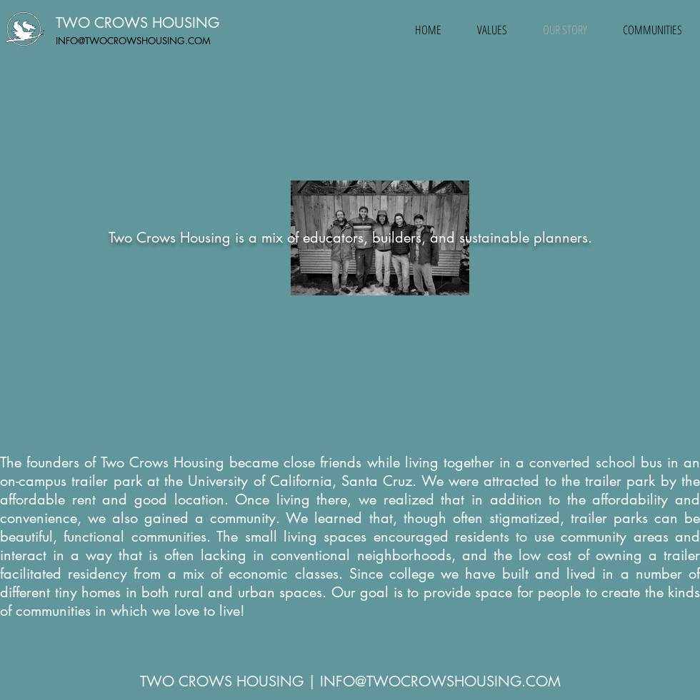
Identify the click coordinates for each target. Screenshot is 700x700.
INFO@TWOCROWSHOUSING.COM (133, 40)
